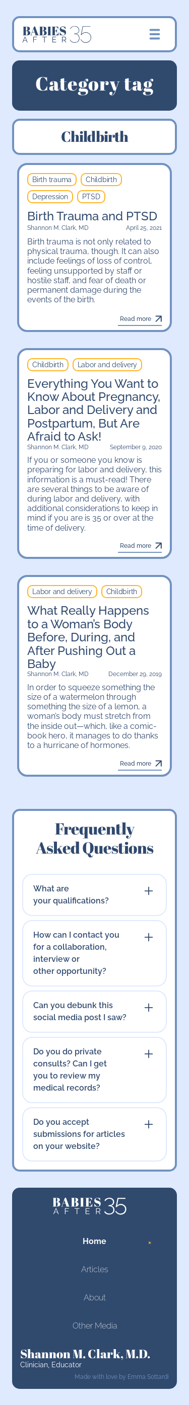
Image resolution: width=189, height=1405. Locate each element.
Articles (94, 1269)
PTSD (91, 197)
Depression (50, 197)
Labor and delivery (108, 365)
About (95, 1297)
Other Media (95, 1326)
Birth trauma (52, 180)
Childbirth (101, 180)
